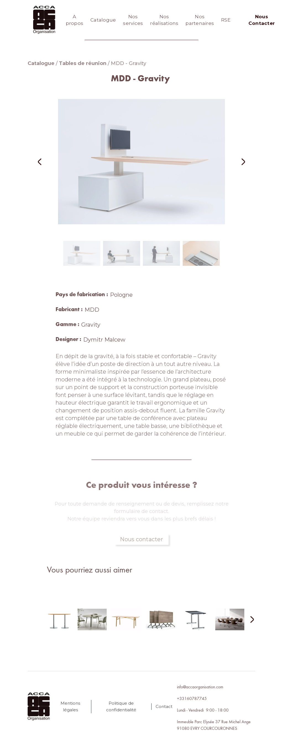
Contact (164, 706)
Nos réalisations (164, 20)
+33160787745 (192, 698)
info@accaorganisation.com (200, 686)
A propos (74, 20)
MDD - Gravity (128, 63)
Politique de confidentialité (121, 706)
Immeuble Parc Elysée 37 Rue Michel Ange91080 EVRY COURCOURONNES (214, 725)
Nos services (133, 20)
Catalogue (103, 20)
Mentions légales (70, 706)
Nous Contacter (261, 20)
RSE (225, 20)
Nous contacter (141, 539)
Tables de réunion (82, 63)
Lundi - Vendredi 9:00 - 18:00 (203, 710)
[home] (44, 20)
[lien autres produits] (58, 623)
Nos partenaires (199, 20)
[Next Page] (248, 619)
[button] (47, 161)
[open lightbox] (141, 161)
